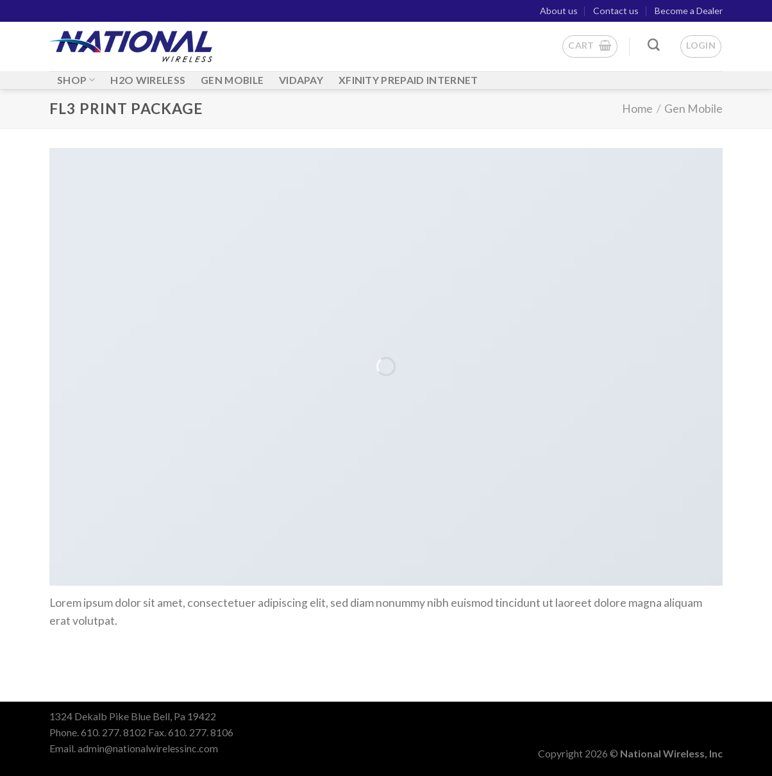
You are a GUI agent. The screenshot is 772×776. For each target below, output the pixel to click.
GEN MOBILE (232, 80)
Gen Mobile (693, 108)
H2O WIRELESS (147, 80)
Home (637, 108)
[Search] (653, 45)
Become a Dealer (689, 10)
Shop (76, 80)
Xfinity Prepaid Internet (408, 80)
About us (559, 10)
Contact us (616, 10)
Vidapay (301, 80)
